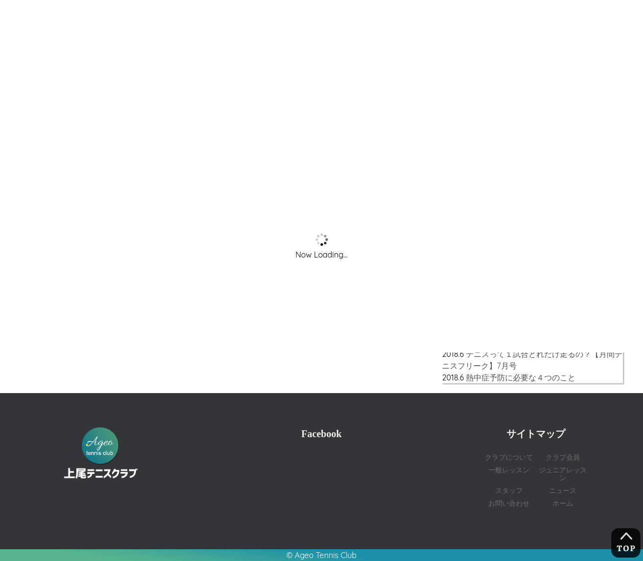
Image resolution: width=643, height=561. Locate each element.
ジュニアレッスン (563, 474)
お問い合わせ (508, 503)
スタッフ (509, 490)
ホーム (562, 503)
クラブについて (509, 457)
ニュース (562, 490)
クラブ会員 (563, 457)
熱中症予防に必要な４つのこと (520, 377)
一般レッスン (508, 470)
